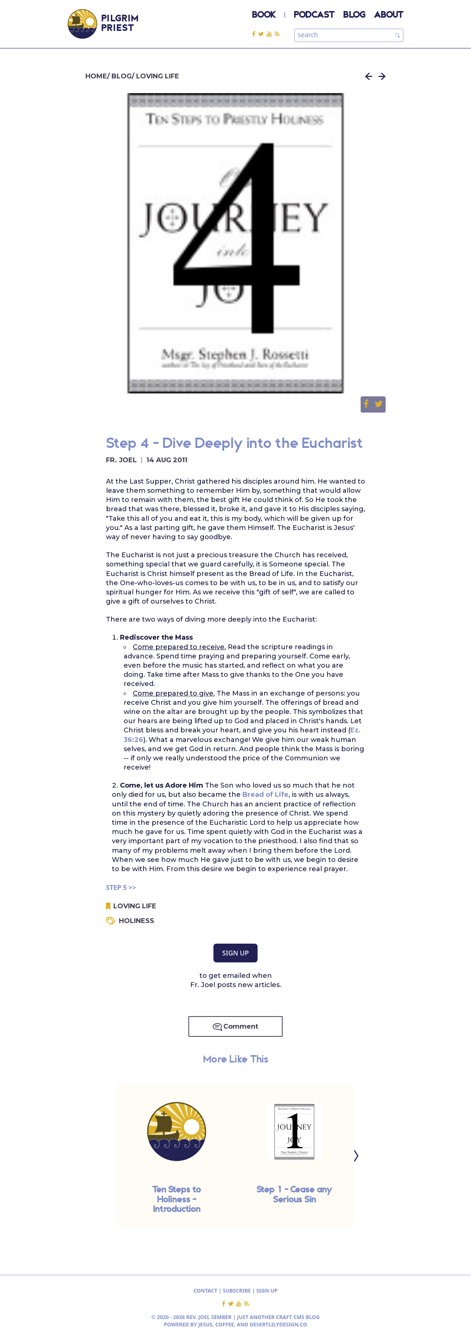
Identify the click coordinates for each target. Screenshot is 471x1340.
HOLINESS (136, 921)
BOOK (264, 15)
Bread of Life (265, 795)
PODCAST (314, 15)
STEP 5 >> (121, 887)
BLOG (354, 15)
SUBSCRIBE (237, 1290)
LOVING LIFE (157, 76)
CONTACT (205, 1290)
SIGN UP (235, 952)
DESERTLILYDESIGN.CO (278, 1324)
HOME (96, 76)
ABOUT (388, 15)
